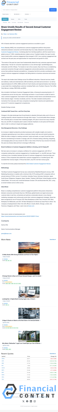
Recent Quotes (6, 14)
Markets (5, 19)
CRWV (12, 283)
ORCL (3, 377)
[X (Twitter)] (23, 401)
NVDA (3, 374)
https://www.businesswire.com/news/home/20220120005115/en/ (20, 216)
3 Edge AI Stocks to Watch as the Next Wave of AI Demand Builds (21, 320)
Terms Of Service (43, 397)
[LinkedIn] (31, 401)
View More (52, 239)
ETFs (19, 19)
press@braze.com (6, 233)
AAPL (3, 361)
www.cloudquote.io (40, 393)
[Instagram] (34, 401)
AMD (3, 363)
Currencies (14, 22)
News (9, 22)
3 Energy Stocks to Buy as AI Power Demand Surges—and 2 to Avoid (22, 276)
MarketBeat (6, 259)
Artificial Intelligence (8, 326)
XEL (10, 260)
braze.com (31, 206)
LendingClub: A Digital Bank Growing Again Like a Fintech (19, 299)
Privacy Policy (33, 397)
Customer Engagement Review (10, 52)
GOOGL (19, 283)
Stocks (12, 19)
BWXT (10, 283)
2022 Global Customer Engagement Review (38, 163)
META (10, 349)
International (20, 22)
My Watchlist (16, 14)
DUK (14, 283)
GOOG (3, 368)
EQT (17, 283)
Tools (25, 19)
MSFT (3, 372)
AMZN (7, 283)
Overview (5, 22)
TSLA (3, 379)
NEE (6, 260)
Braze (2, 47)
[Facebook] (27, 401)
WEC (8, 260)
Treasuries (26, 22)
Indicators (27, 14)
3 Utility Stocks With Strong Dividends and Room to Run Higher (20, 254)
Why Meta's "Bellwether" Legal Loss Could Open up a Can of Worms (22, 343)
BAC (3, 365)
